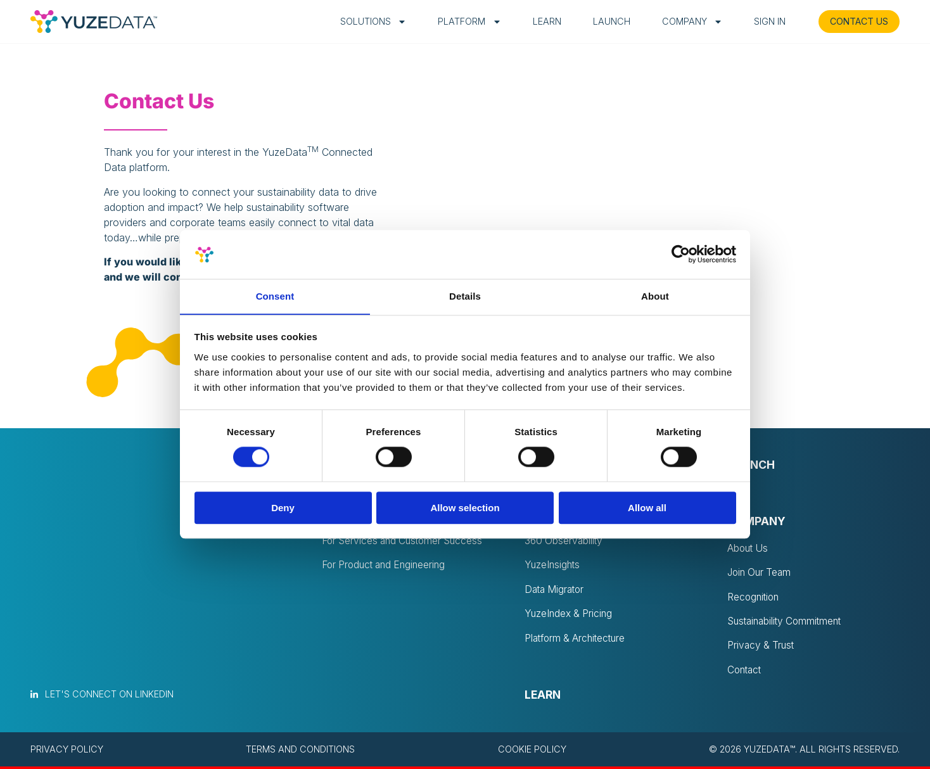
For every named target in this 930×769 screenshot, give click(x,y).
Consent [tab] (275, 296)
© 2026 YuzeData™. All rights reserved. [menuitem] (804, 751)
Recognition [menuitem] (754, 598)
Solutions (365, 21)
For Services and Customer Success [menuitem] (406, 541)
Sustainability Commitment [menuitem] (787, 622)
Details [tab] (465, 296)
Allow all (647, 507)
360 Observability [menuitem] (565, 541)
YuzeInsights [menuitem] (553, 566)
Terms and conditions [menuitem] (300, 751)
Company (684, 21)
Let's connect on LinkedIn (109, 696)
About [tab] (655, 296)
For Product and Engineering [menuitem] (387, 566)
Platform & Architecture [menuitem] (578, 640)
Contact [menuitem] (745, 672)
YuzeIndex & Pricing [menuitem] (570, 615)
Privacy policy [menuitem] (66, 751)
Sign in (762, 21)
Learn (539, 21)
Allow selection (464, 507)
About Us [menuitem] (748, 548)
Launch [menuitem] (751, 465)
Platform (461, 21)
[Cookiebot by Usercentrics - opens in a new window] (680, 254)
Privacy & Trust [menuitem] (762, 647)
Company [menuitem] (756, 521)
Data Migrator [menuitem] (556, 591)
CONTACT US (855, 21)
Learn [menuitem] (543, 697)
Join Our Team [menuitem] (761, 573)
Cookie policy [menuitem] (532, 751)
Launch (604, 21)
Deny (283, 507)
